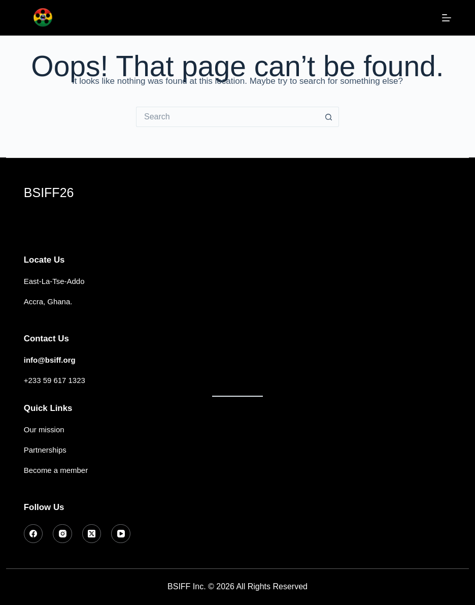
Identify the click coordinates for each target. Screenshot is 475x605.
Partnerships (45, 449)
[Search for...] (227, 117)
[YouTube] (120, 534)
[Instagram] (62, 534)
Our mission (44, 429)
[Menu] (446, 17)
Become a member (56, 470)
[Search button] (329, 117)
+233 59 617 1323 (54, 380)
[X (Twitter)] (91, 534)
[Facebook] (33, 534)
